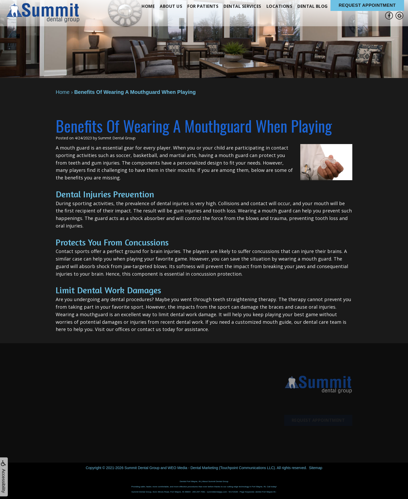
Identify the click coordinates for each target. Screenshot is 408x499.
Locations (279, 6)
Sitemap (315, 468)
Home (148, 6)
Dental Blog (312, 6)
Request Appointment (367, 5)
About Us (171, 6)
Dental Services (242, 6)
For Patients (202, 6)
